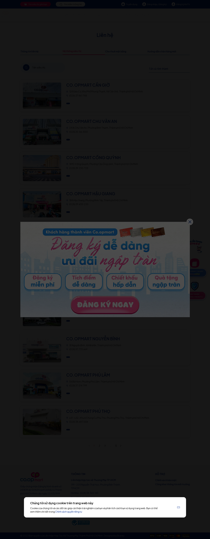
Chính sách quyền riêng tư (80, 511)
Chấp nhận (172, 507)
